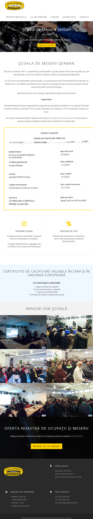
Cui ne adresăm (38, 17)
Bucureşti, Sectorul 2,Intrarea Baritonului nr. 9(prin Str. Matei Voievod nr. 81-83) (68, 474)
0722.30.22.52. (77, 436)
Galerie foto (69, 17)
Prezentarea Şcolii (16, 17)
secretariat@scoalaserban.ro (66, 503)
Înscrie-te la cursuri (46, 446)
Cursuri (54, 17)
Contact (84, 17)
